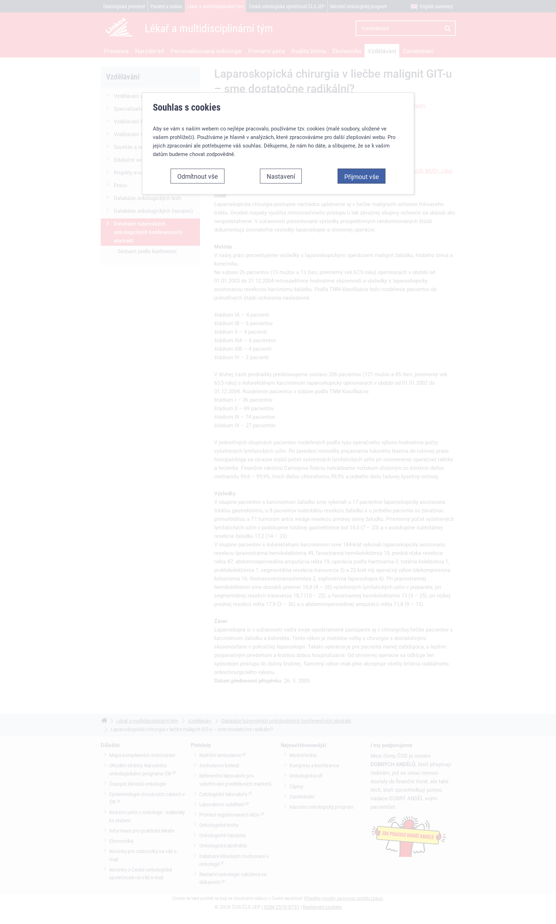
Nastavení (281, 155)
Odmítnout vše (197, 155)
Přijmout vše (361, 155)
